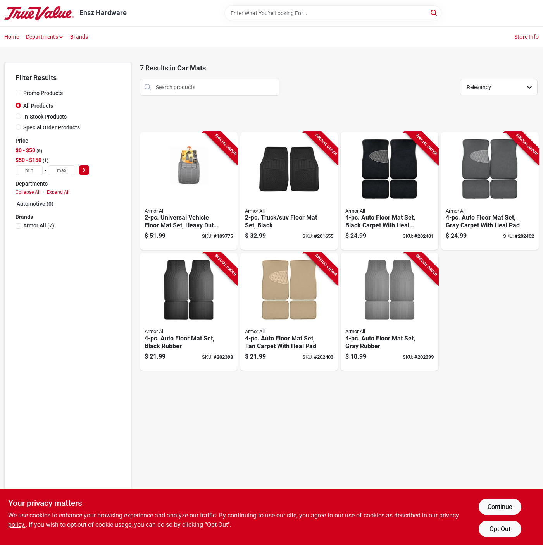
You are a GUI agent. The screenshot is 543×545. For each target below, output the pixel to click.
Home (11, 37)
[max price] (61, 170)
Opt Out (500, 529)
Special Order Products (51, 127)
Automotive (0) (35, 204)
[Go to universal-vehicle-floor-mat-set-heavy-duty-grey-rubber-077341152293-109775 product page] (189, 191)
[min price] (29, 170)
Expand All (58, 192)
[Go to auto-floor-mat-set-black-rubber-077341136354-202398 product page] (189, 312)
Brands (79, 37)
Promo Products (43, 93)
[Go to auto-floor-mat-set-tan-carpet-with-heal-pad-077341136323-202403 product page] (289, 312)
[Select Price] (84, 170)
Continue (500, 507)
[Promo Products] (18, 92)
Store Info (526, 37)
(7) (38, 225)
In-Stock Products (45, 117)
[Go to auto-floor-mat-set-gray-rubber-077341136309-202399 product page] (389, 312)
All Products (38, 106)
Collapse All (28, 192)
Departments (42, 37)
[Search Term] (332, 13)
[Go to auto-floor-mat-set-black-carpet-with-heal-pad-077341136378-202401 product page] (389, 191)
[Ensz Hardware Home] (39, 13)
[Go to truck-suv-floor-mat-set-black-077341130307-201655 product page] (289, 191)
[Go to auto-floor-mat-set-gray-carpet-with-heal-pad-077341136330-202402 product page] (490, 191)
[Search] (434, 12)
